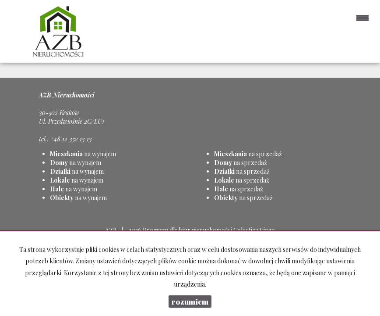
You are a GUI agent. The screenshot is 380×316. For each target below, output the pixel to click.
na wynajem (83, 154)
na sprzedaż (248, 154)
